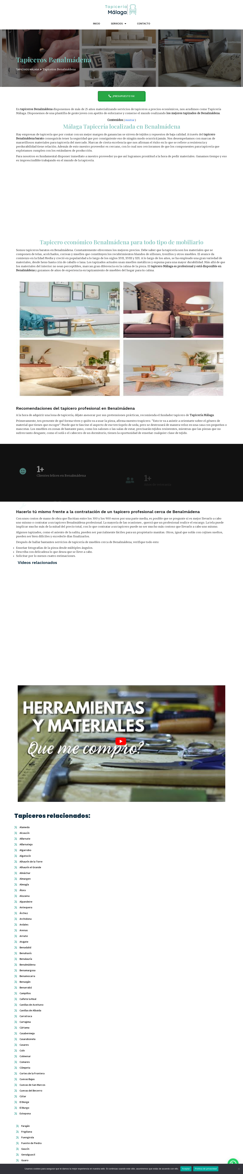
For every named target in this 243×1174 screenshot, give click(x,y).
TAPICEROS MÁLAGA (27, 74)
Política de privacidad (206, 1168)
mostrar (129, 122)
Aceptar (186, 1168)
